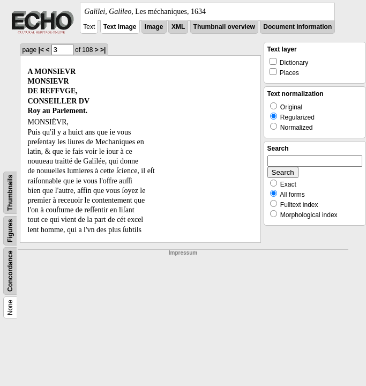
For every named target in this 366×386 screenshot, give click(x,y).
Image (154, 27)
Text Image (120, 27)
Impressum (183, 253)
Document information (297, 27)
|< (41, 50)
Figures (10, 230)
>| (103, 50)
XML (178, 27)
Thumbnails (10, 193)
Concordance (10, 271)
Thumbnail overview (224, 27)
